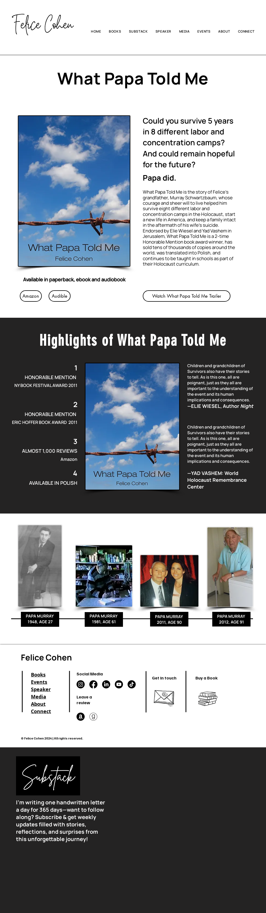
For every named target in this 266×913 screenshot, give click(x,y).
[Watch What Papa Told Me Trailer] (186, 296)
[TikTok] (132, 684)
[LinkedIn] (106, 684)
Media (38, 696)
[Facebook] (93, 684)
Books (38, 674)
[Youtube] (119, 684)
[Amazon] (31, 296)
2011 (72, 385)
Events (39, 682)
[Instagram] (81, 684)
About (38, 704)
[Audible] (60, 296)
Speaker (41, 689)
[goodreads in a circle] (93, 717)
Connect (41, 711)
